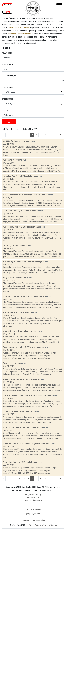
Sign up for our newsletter (34, 520)
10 (45, 135)
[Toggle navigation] (59, 5)
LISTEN (7, 5)
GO (9, 122)
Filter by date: (7, 87)
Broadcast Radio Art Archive (19, 34)
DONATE (7, 12)
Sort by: (5, 110)
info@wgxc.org (33, 497)
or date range (7, 99)
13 (54, 135)
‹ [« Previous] (3, 135)
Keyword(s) (7, 53)
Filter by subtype (9, 76)
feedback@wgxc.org (33, 500)
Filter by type (7, 64)
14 (60, 135)
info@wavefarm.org (33, 495)
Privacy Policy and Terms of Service (43, 525)
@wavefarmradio (33, 509)
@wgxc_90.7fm (33, 514)
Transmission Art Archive (18, 27)
